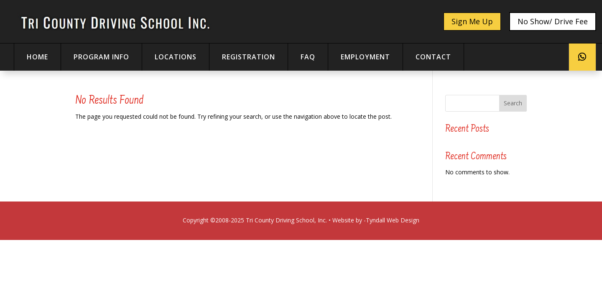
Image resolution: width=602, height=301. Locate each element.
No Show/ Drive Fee (553, 21)
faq (308, 56)
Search (513, 103)
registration (248, 56)
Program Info (101, 56)
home (37, 56)
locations (175, 56)
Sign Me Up (472, 21)
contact (433, 56)
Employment (365, 56)
